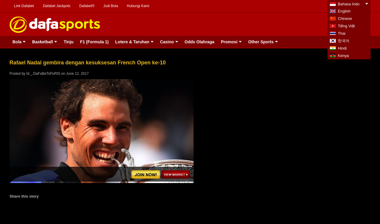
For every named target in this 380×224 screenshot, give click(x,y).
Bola (16, 41)
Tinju (68, 41)
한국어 (343, 41)
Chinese (345, 18)
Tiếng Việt (346, 26)
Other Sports (261, 41)
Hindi (342, 48)
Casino (167, 41)
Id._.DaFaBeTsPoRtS (43, 74)
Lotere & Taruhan (132, 41)
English (344, 11)
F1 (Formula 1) (94, 41)
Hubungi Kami (138, 6)
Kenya (343, 55)
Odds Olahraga (199, 41)
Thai (341, 33)
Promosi (229, 41)
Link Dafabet (24, 6)
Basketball (42, 41)
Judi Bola (110, 6)
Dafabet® (86, 6)
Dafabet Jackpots (56, 6)
